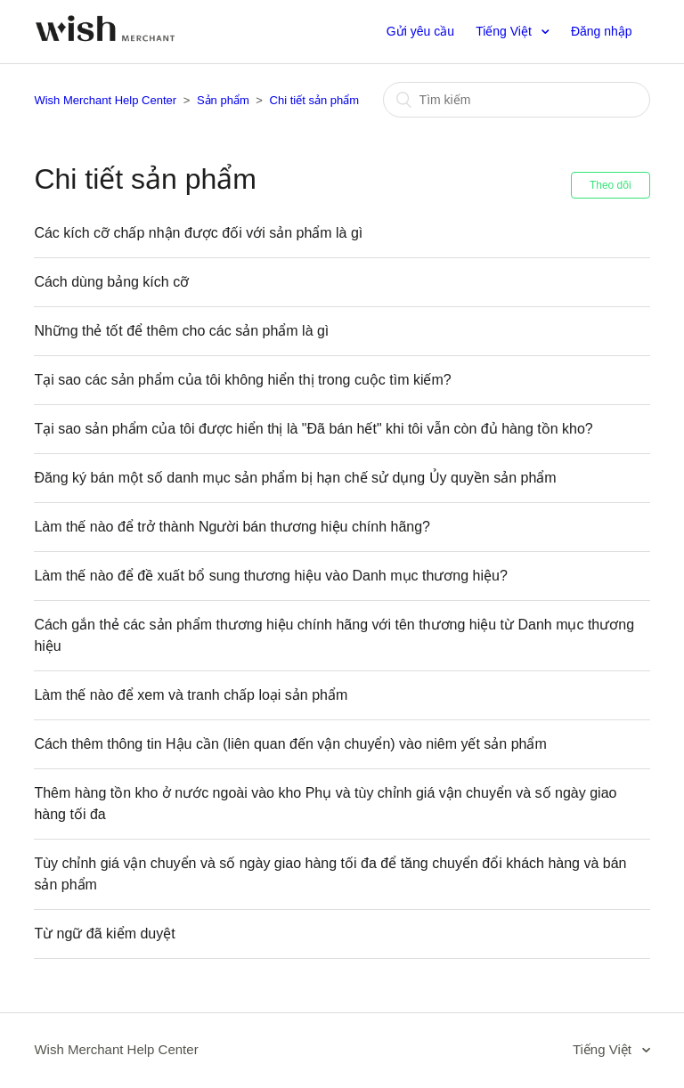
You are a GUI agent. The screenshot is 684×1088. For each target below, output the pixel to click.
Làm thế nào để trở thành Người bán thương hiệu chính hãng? (232, 526)
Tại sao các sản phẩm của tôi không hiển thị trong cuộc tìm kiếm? (242, 379)
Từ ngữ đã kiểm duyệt (104, 933)
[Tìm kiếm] (516, 100)
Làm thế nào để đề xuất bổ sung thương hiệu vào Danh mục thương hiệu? (270, 575)
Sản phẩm (223, 100)
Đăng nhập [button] (601, 31)
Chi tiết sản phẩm (314, 100)
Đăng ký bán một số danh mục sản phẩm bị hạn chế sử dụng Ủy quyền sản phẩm (295, 477)
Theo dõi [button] (610, 185)
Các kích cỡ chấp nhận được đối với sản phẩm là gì (198, 232)
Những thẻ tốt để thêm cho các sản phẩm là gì (181, 330)
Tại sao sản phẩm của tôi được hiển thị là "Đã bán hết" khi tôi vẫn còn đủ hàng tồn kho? (313, 428)
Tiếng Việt (505, 31)
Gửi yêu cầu (420, 31)
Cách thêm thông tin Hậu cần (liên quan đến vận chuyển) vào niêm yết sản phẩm (290, 743)
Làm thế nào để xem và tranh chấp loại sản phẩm (190, 694)
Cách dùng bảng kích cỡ (111, 281)
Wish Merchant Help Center (105, 100)
